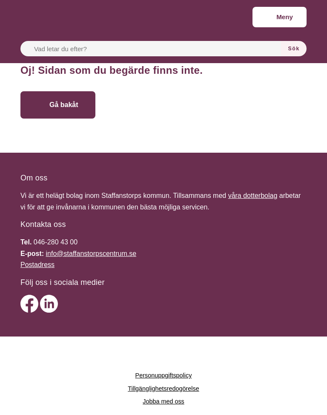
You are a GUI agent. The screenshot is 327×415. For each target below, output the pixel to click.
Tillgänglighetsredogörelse (163, 388)
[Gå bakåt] (57, 105)
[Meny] (279, 17)
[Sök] (294, 48)
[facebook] (30, 310)
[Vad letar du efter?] (156, 48)
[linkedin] (49, 310)
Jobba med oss (163, 401)
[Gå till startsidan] (157, 105)
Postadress (37, 264)
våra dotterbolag (253, 195)
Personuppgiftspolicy (163, 375)
